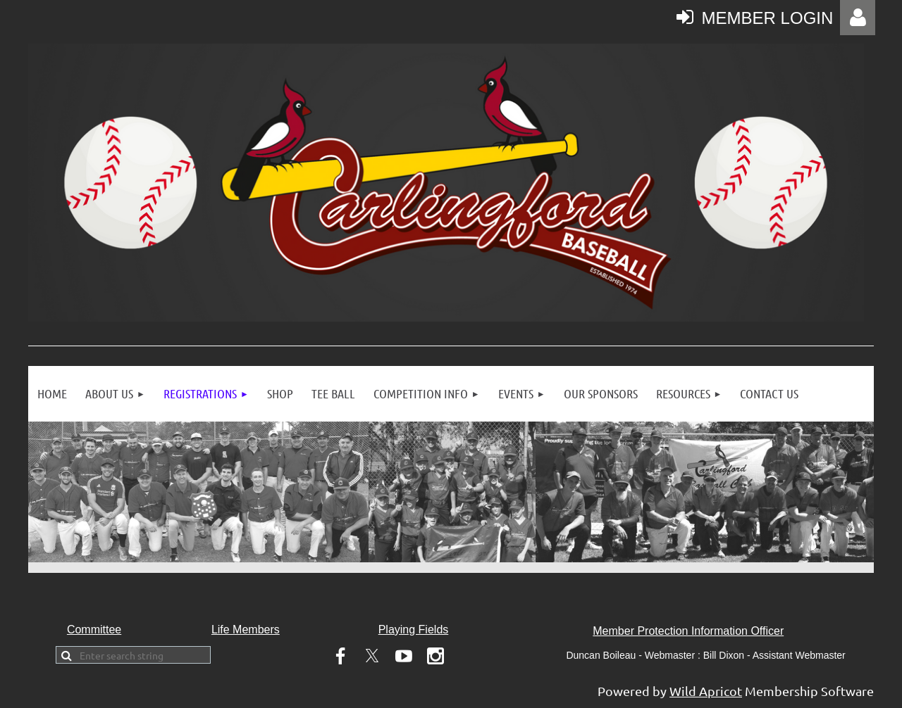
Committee (94, 630)
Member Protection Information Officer (688, 631)
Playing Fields (413, 630)
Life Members (245, 630)
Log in (857, 17)
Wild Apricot (705, 690)
